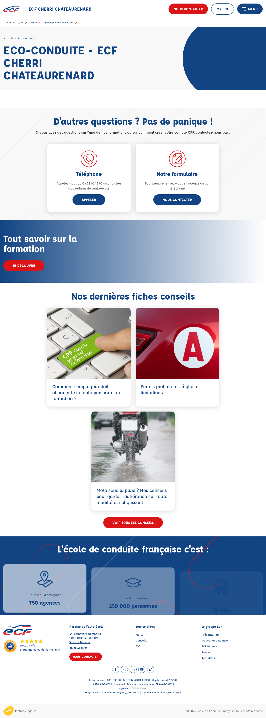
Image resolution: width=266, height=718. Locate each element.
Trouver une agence (215, 640)
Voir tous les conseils (133, 522)
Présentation (210, 634)
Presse (206, 652)
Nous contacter (188, 9)
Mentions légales (25, 711)
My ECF (140, 634)
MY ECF (222, 9)
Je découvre (23, 265)
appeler (89, 199)
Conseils (141, 640)
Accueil (8, 38)
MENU (250, 9)
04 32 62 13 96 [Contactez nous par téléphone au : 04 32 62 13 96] (78, 648)
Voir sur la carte (79, 642)
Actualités (208, 658)
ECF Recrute (209, 646)
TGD (138, 646)
